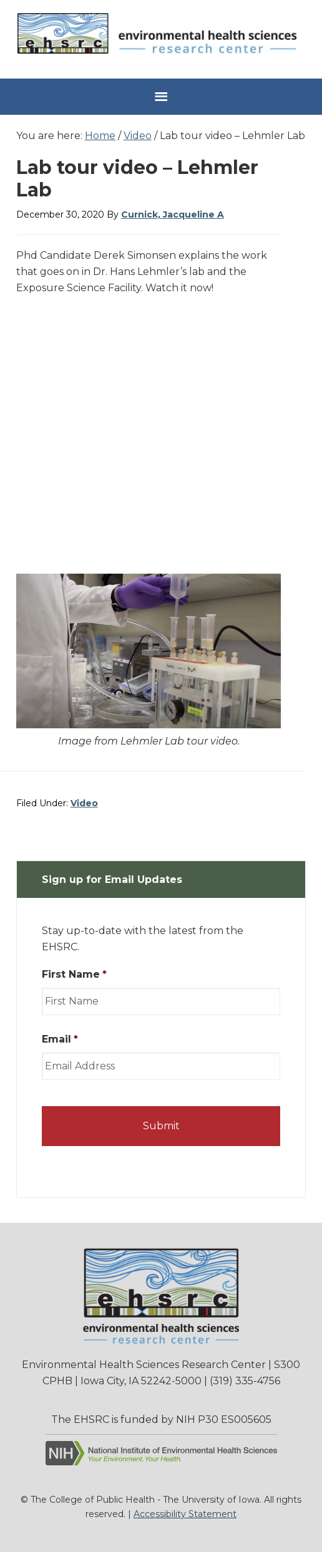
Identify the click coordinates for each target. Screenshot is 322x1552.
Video (84, 803)
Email (60, 1039)
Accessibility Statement (185, 1514)
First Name (74, 974)
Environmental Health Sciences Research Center (161, 38)
